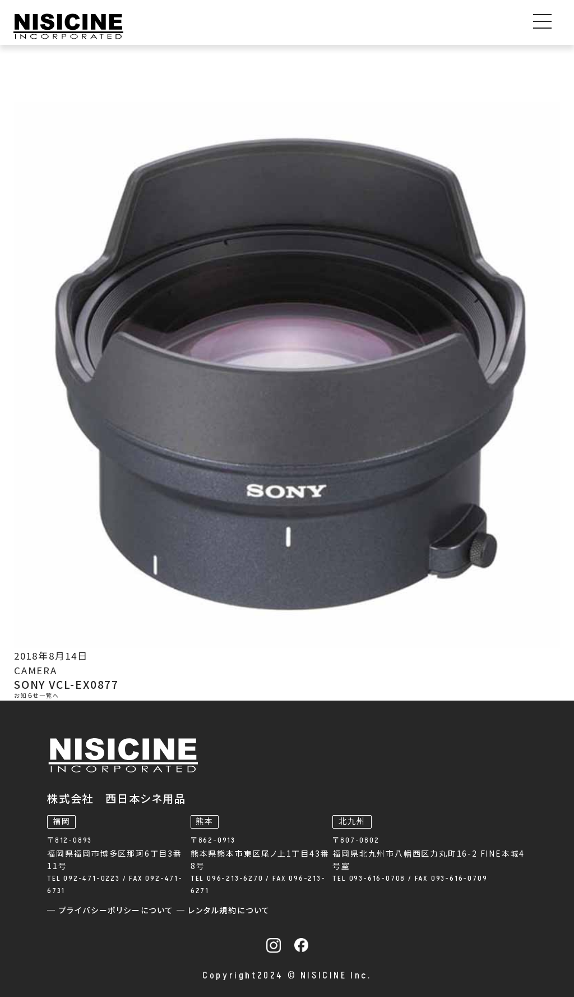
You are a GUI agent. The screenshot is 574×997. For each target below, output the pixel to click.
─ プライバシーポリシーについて (112, 910)
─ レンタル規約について (224, 910)
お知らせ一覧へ (36, 696)
